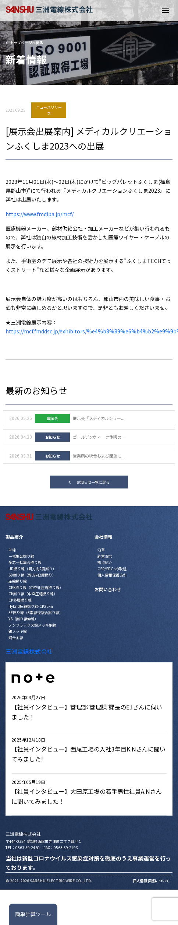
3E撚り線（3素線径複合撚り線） (35, 612)
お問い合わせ (108, 589)
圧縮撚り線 (17, 581)
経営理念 (104, 556)
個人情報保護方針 (112, 575)
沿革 (101, 550)
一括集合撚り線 (21, 556)
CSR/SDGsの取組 (112, 568)
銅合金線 (15, 637)
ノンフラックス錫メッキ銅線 (32, 625)
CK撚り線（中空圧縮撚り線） (32, 593)
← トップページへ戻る (24, 42)
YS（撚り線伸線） (23, 618)
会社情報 (103, 536)
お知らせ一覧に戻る (89, 482)
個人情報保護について (151, 880)
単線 (12, 550)
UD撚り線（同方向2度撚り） (32, 568)
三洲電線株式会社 (29, 651)
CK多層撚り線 (20, 600)
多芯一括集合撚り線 (25, 562)
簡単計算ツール (33, 914)
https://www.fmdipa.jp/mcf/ (40, 214)
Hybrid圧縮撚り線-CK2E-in (30, 606)
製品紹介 (14, 536)
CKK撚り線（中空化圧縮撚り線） (35, 587)
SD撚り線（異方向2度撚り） (32, 575)
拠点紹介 (104, 562)
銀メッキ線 (17, 631)
